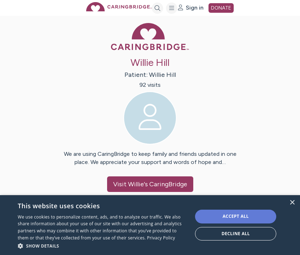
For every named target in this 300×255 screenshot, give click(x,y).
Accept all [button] (236, 216)
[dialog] (150, 225)
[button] (102, 246)
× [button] (292, 202)
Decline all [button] (236, 234)
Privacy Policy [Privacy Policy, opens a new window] (161, 238)
